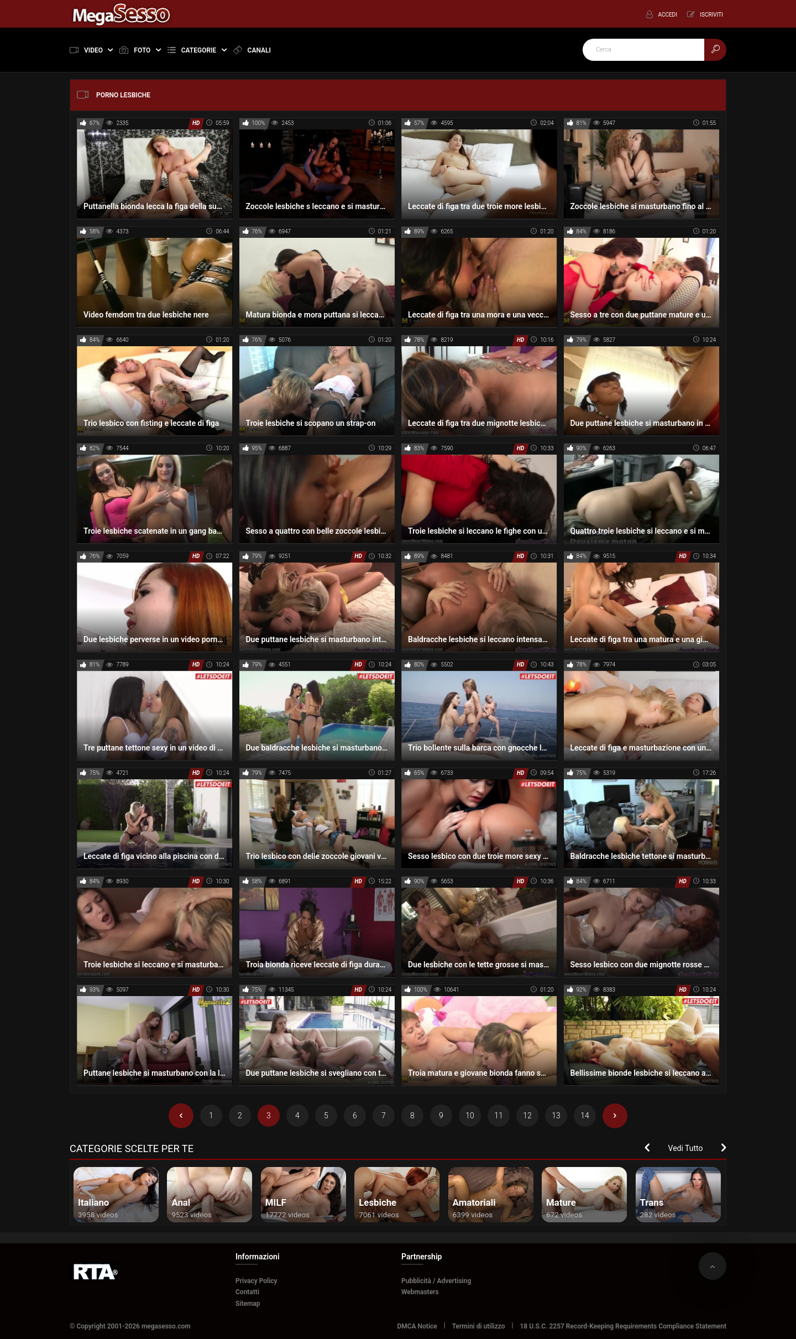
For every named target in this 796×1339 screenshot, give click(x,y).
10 (469, 1115)
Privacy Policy (256, 1281)
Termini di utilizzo (478, 1326)
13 (556, 1115)
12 (527, 1115)
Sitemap (247, 1303)
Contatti (247, 1292)
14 (584, 1115)
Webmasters (420, 1292)
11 (498, 1115)
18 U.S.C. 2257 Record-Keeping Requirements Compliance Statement (623, 1326)
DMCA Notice (417, 1326)
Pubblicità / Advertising (436, 1281)
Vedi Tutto (685, 1148)
